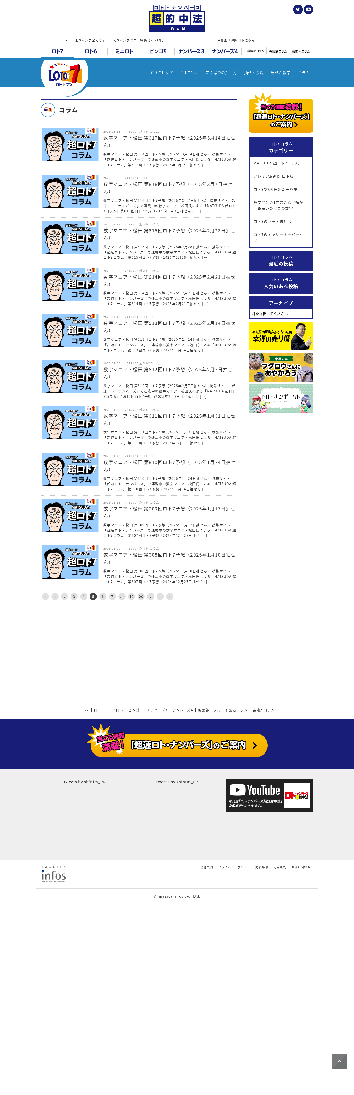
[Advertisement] (139, 644)
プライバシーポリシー (234, 1035)
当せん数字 (281, 72)
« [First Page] (45, 596)
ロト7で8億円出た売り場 (276, 189)
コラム (304, 72)
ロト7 (84, 877)
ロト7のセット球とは (272, 221)
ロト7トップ (162, 72)
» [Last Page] (170, 596)
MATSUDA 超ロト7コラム (276, 163)
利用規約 (279, 1035)
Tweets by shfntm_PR (84, 949)
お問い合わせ (301, 1035)
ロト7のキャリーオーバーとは (278, 237)
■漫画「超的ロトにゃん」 (238, 40)
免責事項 (261, 1035)
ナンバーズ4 (182, 877)
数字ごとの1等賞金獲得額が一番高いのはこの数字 (278, 205)
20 (141, 596)
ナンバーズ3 (157, 877)
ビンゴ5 (135, 877)
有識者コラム (236, 877)
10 (131, 596)
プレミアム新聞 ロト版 (274, 176)
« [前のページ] (55, 596)
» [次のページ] (160, 596)
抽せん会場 (254, 72)
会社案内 (206, 1035)
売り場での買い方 (221, 72)
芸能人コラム (264, 877)
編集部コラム (209, 877)
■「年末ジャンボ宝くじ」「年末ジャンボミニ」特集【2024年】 (116, 40)
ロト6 (99, 877)
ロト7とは (189, 72)
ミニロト (116, 877)
